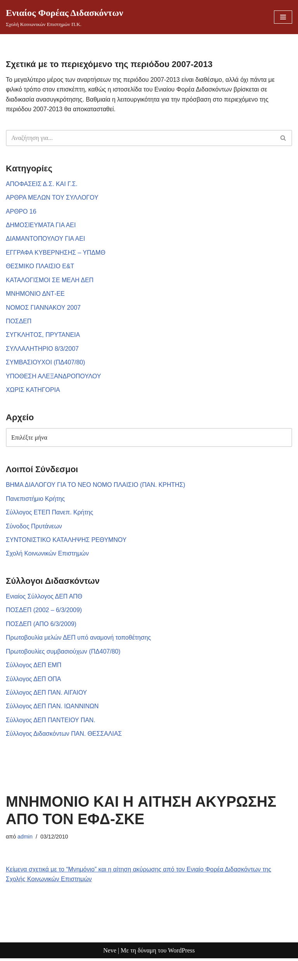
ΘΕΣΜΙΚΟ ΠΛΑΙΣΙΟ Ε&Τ (40, 267)
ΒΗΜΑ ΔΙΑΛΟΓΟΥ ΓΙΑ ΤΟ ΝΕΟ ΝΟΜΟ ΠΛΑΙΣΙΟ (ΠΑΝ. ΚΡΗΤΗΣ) (96, 486)
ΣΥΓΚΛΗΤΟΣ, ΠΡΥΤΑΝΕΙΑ (43, 336)
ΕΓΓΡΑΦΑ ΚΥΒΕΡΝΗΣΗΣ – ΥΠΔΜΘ (56, 253)
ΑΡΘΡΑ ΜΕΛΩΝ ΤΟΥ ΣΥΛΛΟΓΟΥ (52, 198)
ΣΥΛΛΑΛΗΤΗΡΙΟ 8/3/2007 (42, 350)
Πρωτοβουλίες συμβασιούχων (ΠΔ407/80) (63, 653)
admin (25, 839)
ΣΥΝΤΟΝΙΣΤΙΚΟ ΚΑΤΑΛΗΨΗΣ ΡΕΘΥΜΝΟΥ (67, 541)
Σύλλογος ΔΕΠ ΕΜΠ (34, 667)
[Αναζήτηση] (140, 138)
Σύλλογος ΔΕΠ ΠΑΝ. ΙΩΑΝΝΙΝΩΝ (52, 708)
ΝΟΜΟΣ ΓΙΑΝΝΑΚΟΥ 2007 (43, 308)
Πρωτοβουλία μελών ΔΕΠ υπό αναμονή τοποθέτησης (79, 639)
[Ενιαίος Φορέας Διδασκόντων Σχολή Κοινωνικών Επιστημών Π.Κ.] (64, 17)
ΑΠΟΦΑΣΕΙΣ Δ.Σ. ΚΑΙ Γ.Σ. (42, 184)
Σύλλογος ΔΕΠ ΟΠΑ (34, 681)
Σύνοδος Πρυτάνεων (34, 527)
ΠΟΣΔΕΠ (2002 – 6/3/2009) (44, 612)
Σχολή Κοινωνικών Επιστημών (48, 555)
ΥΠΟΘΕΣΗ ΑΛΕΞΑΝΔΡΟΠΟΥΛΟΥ (54, 377)
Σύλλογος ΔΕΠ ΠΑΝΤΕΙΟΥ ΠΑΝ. (51, 722)
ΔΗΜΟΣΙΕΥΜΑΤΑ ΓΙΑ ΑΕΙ (41, 225)
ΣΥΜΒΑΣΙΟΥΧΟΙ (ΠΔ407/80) (46, 363)
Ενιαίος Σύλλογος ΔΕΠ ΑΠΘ (44, 598)
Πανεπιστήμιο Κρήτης (35, 500)
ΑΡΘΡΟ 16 (21, 212)
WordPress (181, 953)
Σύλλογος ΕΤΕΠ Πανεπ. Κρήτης (50, 514)
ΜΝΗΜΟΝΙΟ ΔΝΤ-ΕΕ (35, 294)
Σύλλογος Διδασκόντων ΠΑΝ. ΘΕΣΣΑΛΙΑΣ (64, 736)
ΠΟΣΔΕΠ (19, 322)
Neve (109, 953)
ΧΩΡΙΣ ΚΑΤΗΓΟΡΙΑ (33, 391)
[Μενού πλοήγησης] (283, 17)
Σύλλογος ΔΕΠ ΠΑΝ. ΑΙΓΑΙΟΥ (47, 695)
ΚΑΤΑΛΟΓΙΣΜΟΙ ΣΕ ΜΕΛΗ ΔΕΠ (50, 281)
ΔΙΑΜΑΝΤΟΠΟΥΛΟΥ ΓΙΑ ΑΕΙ (46, 239)
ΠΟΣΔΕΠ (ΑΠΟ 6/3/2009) (41, 626)
